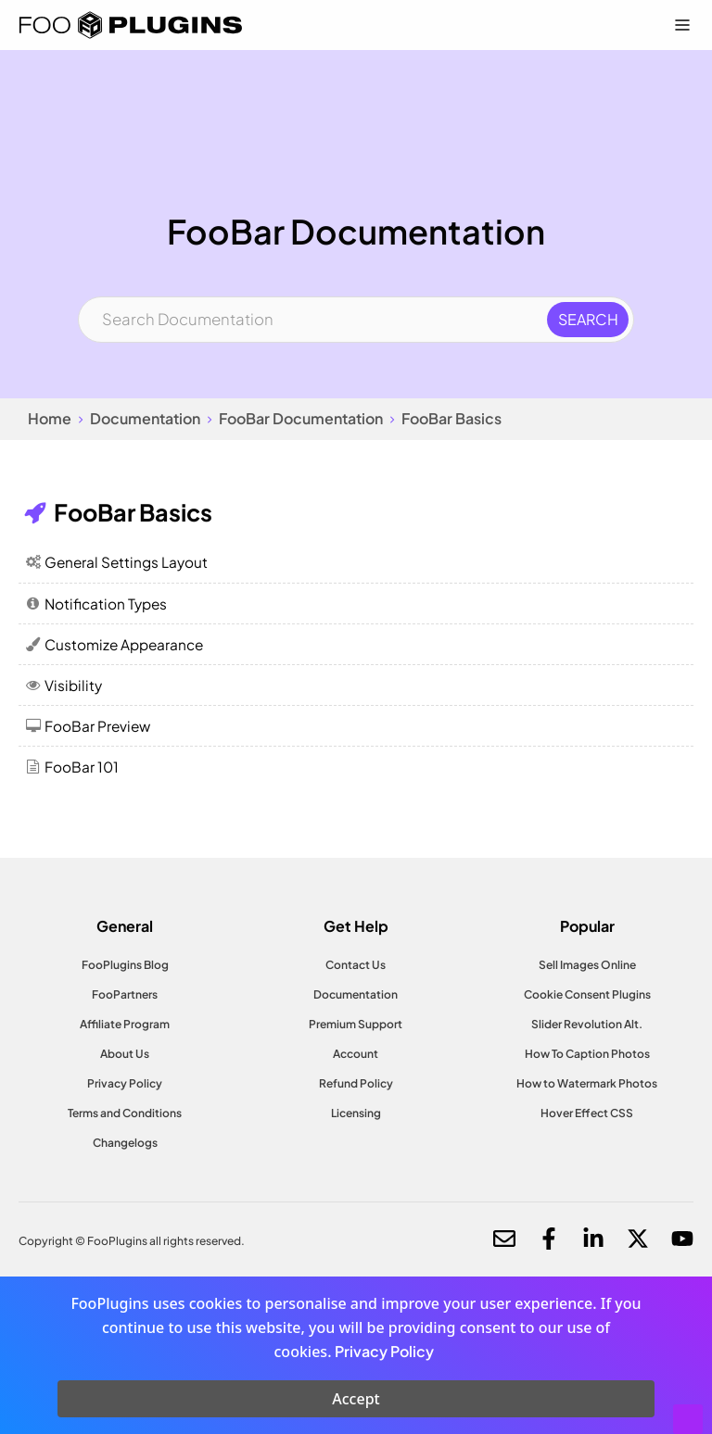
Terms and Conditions (125, 1113)
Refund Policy (356, 1083)
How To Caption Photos (587, 1054)
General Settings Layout (126, 562)
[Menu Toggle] (682, 25)
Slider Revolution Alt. (586, 1024)
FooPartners (125, 994)
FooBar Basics (451, 418)
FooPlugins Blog (125, 965)
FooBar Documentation (301, 418)
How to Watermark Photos (586, 1083)
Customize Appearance (123, 644)
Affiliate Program (125, 1024)
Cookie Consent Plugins (587, 994)
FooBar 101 (81, 766)
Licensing (356, 1113)
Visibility (73, 685)
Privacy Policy (124, 1083)
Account (355, 1054)
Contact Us (355, 965)
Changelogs (125, 1143)
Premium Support (355, 1024)
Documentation (145, 418)
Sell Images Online (587, 965)
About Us (124, 1054)
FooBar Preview (97, 726)
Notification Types (105, 603)
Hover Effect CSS (586, 1113)
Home (49, 418)
